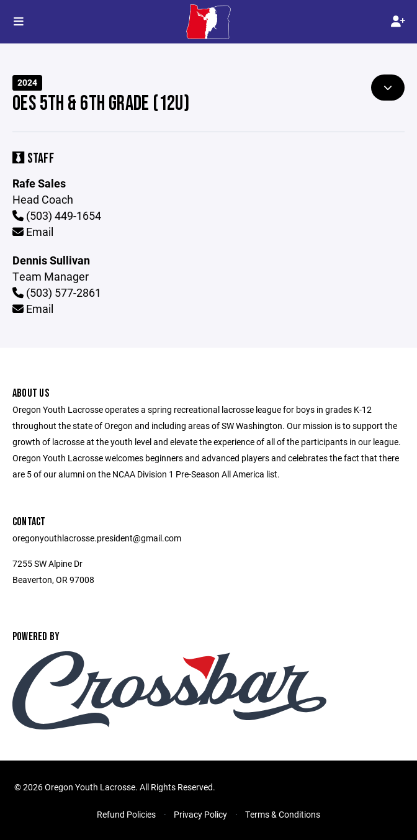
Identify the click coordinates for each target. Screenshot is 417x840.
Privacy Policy (200, 814)
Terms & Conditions (282, 814)
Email (32, 231)
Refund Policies (126, 814)
